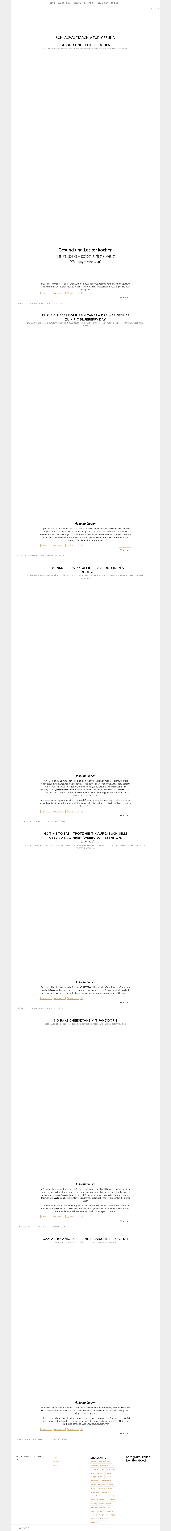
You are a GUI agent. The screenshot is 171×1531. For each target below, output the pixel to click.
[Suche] (121, 3)
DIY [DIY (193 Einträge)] (93, 1473)
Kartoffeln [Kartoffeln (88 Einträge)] (105, 1492)
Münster (118, 323)
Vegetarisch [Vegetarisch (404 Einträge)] (110, 1515)
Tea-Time (122, 1024)
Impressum (56, 1461)
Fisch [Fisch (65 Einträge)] (109, 1473)
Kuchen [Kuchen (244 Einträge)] (94, 1496)
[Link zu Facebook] (151, 9)
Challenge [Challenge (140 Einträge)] (94, 1465)
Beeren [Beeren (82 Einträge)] (102, 1461)
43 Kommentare (37, 821)
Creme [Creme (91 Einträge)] (102, 1469)
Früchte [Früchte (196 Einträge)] (101, 1484)
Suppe (130, 575)
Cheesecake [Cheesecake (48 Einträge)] (104, 1465)
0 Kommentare (37, 303)
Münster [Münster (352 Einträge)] (112, 1499)
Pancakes (91, 845)
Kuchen (110, 323)
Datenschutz (56, 1465)
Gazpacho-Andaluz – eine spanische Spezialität (85, 1239)
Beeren (44, 323)
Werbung (123, 48)
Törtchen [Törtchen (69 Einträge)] (110, 1511)
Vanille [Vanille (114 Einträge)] (94, 1515)
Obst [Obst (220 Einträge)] (93, 1503)
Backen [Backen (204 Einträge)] (94, 1461)
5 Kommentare (41, 1227)
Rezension (88, 48)
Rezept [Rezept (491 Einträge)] (94, 1507)
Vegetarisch (112, 48)
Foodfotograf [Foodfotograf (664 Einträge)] (95, 1480)
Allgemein (52, 48)
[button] (46, 293)
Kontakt (55, 1457)
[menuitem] (52, 3)
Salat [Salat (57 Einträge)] (109, 1507)
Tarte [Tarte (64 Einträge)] (93, 1511)
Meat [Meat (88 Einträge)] (93, 1499)
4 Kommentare (40, 1439)
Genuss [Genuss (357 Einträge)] (111, 1488)
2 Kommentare (37, 1008)
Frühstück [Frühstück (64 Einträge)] (110, 1484)
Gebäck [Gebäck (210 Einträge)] (94, 1488)
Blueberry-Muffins (57, 323)
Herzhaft (97, 575)
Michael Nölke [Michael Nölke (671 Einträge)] (102, 1499)
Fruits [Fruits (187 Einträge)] (93, 1484)
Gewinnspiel (72, 575)
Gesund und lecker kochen (85, 45)
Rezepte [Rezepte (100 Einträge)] (102, 1507)
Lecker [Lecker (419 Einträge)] (102, 1496)
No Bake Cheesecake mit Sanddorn (85, 1020)
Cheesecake (75, 1024)
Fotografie (63, 48)
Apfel (42, 845)
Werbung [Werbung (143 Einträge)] (94, 1522)
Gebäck (102, 323)
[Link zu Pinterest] (158, 9)
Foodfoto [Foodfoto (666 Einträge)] (108, 1477)
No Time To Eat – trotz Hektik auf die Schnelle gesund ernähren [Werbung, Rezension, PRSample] (85, 838)
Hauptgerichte (76, 48)
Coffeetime (82, 323)
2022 (45, 48)
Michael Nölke (57, 303)
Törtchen (139, 323)
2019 (29, 323)
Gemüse (62, 575)
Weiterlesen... (125, 297)
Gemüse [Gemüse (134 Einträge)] (102, 1488)
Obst (125, 323)
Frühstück (77, 845)
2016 (47, 1024)
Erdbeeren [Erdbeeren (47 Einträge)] (100, 1473)
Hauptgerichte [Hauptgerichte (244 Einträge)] (95, 1492)
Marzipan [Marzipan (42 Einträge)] (110, 1496)
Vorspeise (80, 848)
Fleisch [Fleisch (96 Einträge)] (93, 1477)
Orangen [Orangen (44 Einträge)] (101, 1503)
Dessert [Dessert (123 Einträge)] (110, 1469)
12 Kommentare (37, 556)
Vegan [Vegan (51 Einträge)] (101, 1515)
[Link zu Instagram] (155, 9)
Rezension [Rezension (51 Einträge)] (109, 1503)
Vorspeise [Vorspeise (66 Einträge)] (94, 1518)
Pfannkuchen (103, 845)
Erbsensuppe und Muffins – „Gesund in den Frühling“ (85, 570)
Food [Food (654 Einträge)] (100, 1477)
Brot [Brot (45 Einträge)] (109, 1461)
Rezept (97, 48)
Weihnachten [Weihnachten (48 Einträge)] (104, 1518)
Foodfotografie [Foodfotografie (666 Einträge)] (106, 1480)
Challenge (71, 323)
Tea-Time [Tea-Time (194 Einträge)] (100, 1511)
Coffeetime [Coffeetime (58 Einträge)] (94, 1469)
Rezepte (123, 575)
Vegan (103, 48)
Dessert (56, 845)
